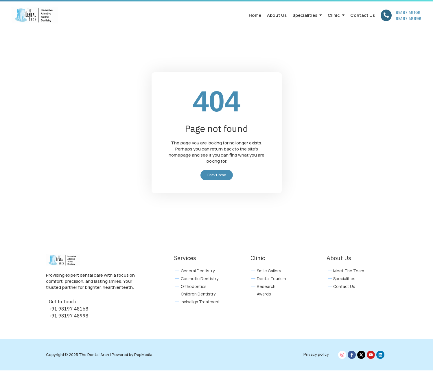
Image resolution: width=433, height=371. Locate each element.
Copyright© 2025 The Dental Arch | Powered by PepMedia (99, 355)
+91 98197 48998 (69, 316)
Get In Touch (62, 302)
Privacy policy (316, 354)
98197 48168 (408, 12)
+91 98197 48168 (69, 309)
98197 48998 (408, 18)
